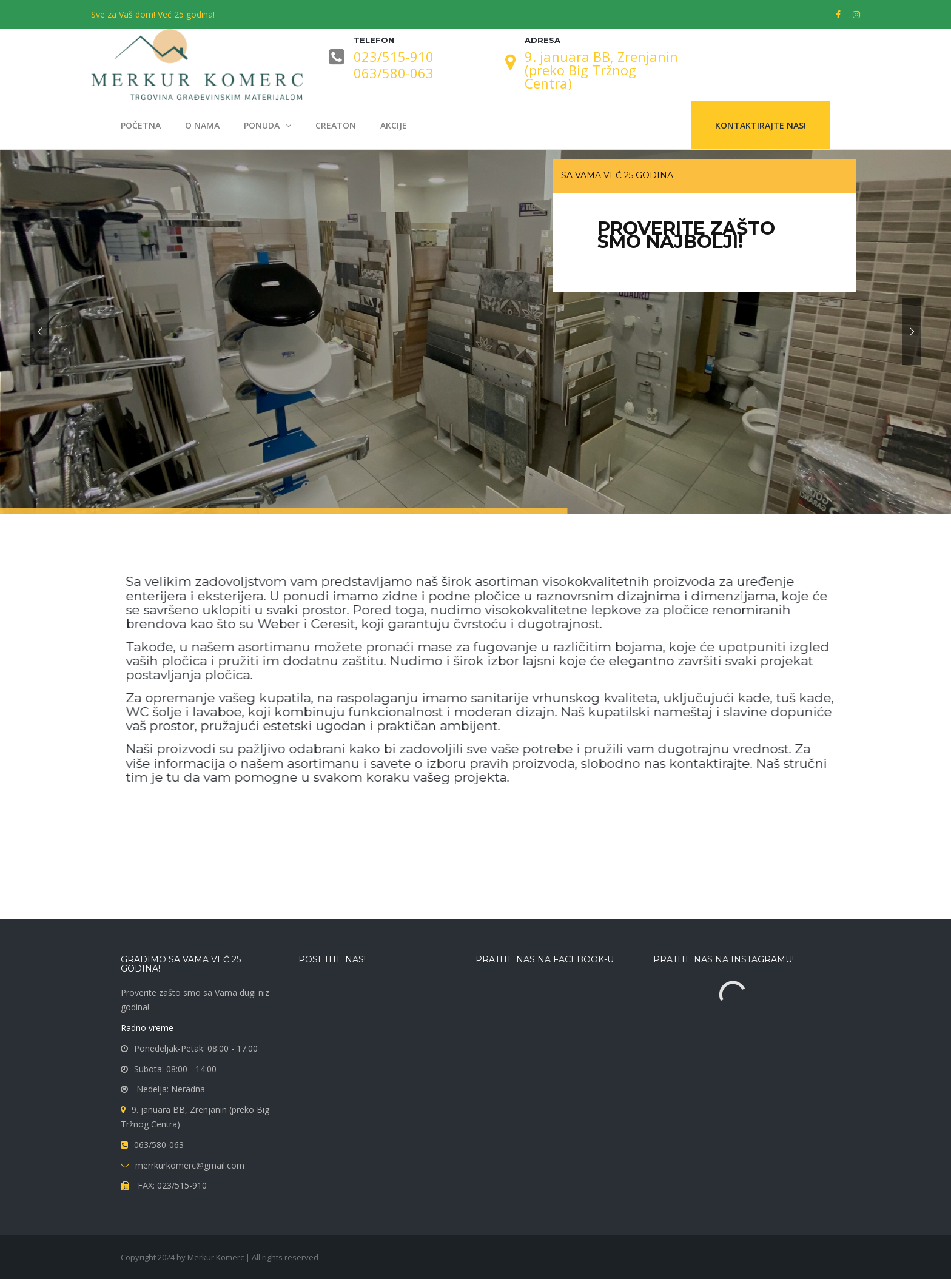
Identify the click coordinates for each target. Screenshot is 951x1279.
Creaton (335, 125)
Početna (141, 125)
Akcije (393, 125)
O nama (202, 125)
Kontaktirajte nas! (760, 125)
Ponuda (262, 125)
